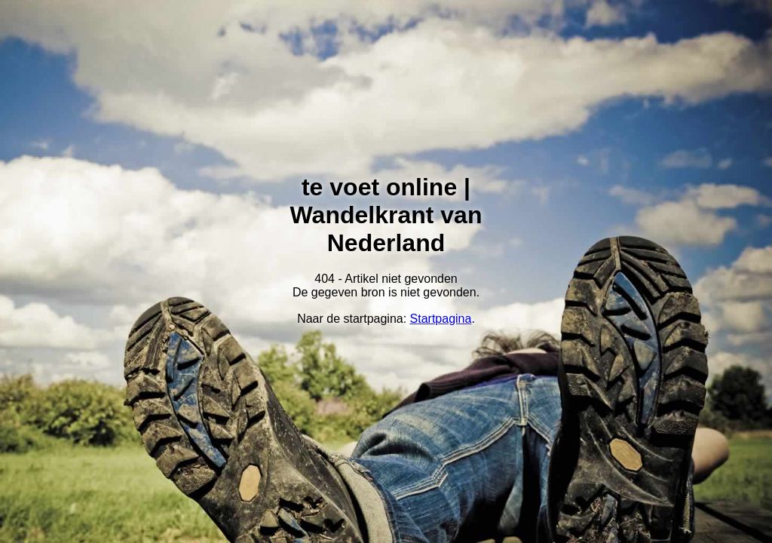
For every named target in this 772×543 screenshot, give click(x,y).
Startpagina (441, 318)
